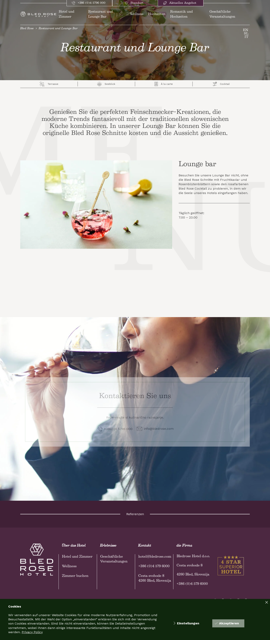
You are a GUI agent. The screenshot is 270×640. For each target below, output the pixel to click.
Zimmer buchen (75, 575)
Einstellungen (186, 623)
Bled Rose (27, 28)
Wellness (136, 14)
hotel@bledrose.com (154, 556)
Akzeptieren (227, 623)
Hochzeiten (156, 14)
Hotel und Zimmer (77, 556)
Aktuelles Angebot (179, 3)
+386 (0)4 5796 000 (88, 3)
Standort (134, 3)
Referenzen (135, 514)
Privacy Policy (32, 632)
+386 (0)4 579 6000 (154, 566)
